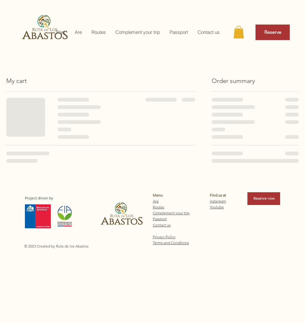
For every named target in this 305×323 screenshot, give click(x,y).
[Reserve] (273, 32)
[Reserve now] (263, 198)
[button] (238, 32)
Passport (160, 218)
